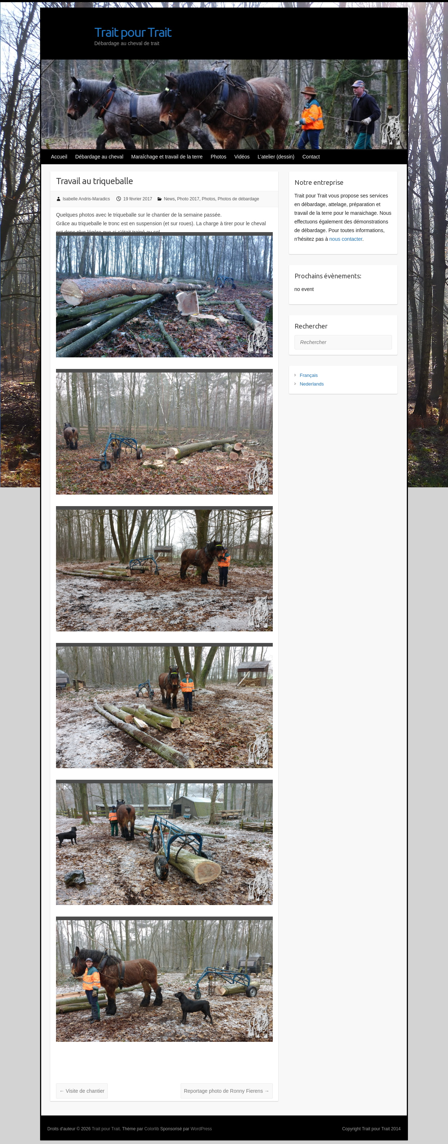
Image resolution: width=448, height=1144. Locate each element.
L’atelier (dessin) (276, 157)
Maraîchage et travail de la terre (167, 157)
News (169, 198)
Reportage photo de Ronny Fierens (227, 1091)
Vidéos (242, 157)
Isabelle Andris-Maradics (86, 198)
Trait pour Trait (132, 32)
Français (309, 375)
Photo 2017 (188, 198)
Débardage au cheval (99, 157)
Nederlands (312, 384)
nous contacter (345, 239)
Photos (219, 157)
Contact (311, 157)
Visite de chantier (81, 1091)
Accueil (59, 157)
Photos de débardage (238, 198)
